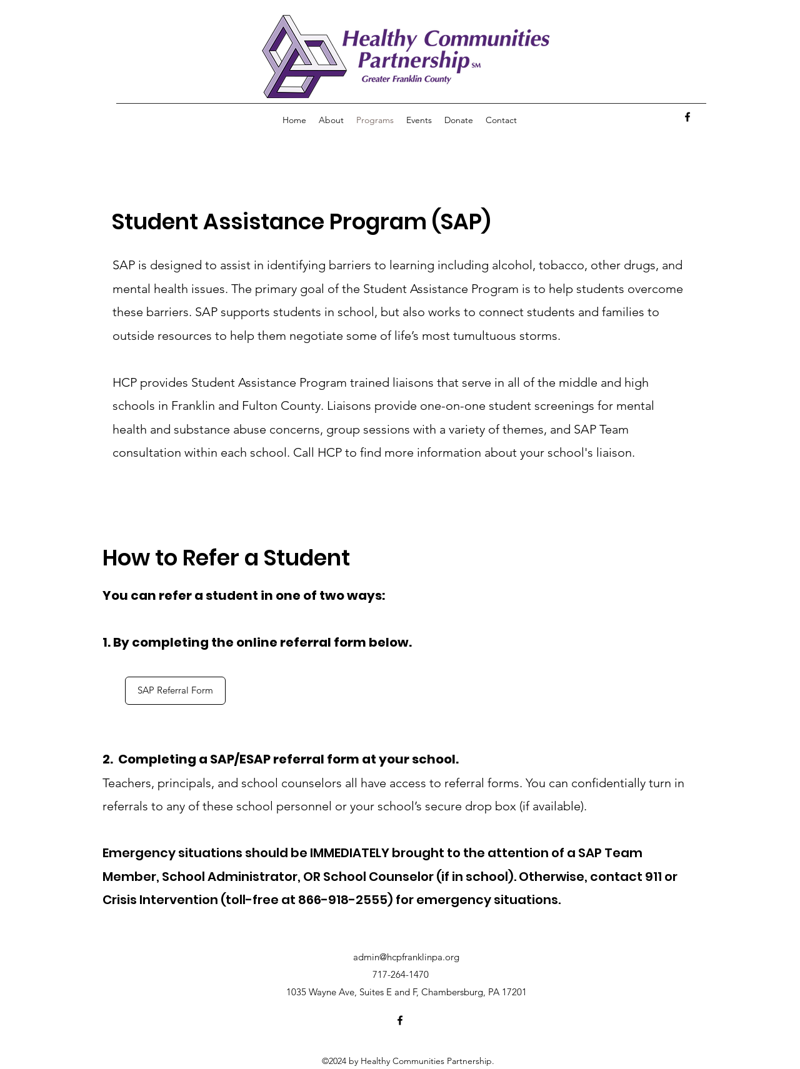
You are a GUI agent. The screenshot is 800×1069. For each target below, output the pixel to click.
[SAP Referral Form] (175, 691)
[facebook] (687, 117)
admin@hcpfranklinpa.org (406, 957)
